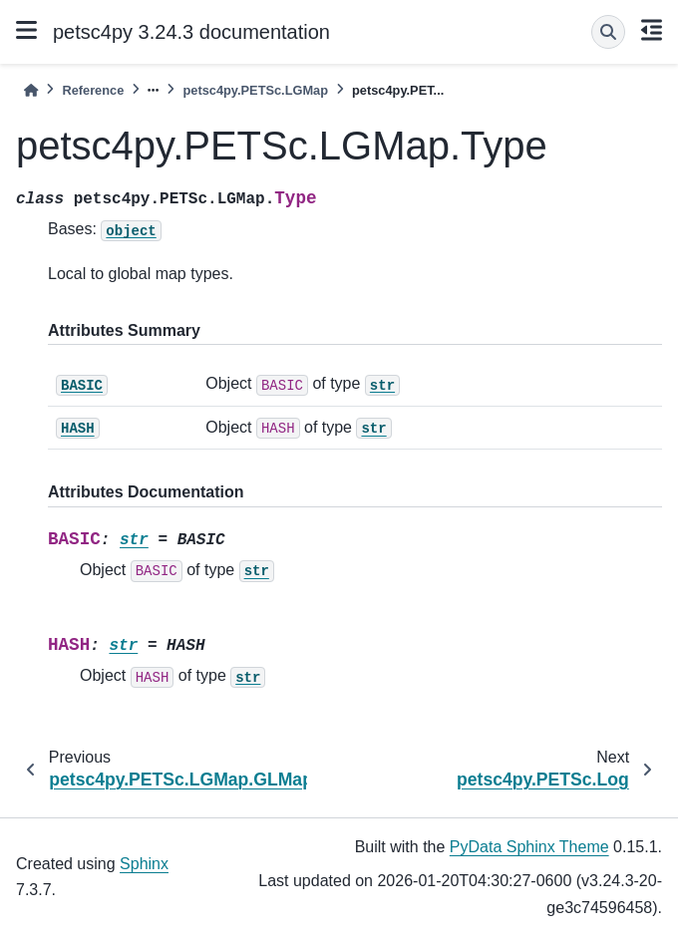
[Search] (608, 32)
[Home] (31, 90)
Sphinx (144, 863)
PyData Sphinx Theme (529, 846)
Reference (93, 90)
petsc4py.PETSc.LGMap (255, 90)
